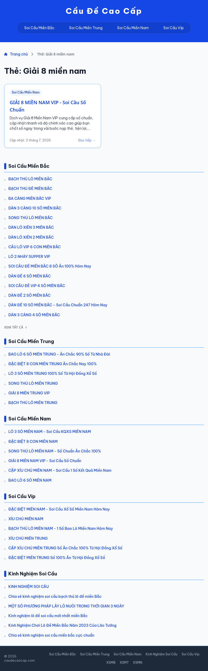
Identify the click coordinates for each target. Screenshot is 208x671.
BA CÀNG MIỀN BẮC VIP (29, 198)
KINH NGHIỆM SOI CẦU (28, 586)
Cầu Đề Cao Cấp (104, 11)
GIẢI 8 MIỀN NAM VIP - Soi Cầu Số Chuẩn (44, 460)
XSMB (110, 662)
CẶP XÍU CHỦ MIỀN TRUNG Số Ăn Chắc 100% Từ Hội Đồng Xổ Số (65, 548)
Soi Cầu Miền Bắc (39, 28)
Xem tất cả (16, 327)
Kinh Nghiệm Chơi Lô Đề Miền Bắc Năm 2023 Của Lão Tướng (62, 625)
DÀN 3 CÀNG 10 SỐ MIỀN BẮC (34, 208)
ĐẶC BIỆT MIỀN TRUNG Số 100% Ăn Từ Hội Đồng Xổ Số (56, 557)
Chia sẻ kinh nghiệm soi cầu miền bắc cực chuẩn (51, 635)
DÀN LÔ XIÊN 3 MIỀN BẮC (31, 227)
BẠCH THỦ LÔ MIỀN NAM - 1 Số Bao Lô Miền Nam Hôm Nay (60, 528)
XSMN (137, 662)
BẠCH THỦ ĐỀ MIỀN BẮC (30, 188)
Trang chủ (16, 54)
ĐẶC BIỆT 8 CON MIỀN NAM (33, 441)
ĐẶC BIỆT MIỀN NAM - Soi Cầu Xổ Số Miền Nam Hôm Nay (59, 509)
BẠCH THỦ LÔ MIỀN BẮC (30, 179)
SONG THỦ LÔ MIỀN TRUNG (33, 383)
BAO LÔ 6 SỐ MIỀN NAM (29, 480)
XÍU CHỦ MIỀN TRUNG (28, 538)
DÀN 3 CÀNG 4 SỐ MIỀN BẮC (34, 315)
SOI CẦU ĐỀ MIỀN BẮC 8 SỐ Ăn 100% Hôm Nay (49, 266)
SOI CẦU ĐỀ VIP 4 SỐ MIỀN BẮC (36, 285)
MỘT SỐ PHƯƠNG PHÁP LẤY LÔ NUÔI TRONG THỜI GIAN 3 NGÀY (66, 606)
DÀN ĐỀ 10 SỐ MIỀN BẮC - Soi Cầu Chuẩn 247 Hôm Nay (57, 305)
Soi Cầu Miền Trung (86, 28)
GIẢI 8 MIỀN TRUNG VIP (29, 393)
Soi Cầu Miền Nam (133, 28)
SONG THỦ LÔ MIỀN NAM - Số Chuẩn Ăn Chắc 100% (54, 451)
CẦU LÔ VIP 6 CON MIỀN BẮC (34, 247)
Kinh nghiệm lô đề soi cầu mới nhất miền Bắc (48, 615)
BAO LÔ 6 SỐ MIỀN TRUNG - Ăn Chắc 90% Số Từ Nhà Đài (59, 354)
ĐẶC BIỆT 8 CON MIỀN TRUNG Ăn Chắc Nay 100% (52, 364)
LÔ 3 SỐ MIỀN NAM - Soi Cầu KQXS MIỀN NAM (49, 431)
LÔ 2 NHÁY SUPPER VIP (29, 256)
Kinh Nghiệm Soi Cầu (161, 654)
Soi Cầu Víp (173, 28)
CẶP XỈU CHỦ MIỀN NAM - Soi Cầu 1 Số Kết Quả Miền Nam (59, 470)
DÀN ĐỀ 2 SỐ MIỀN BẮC (29, 295)
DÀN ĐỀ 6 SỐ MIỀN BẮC (29, 276)
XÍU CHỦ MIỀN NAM (25, 519)
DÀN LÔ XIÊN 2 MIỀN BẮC (31, 237)
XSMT (124, 662)
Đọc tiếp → (87, 140)
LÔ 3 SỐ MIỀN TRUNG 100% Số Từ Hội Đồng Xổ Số (52, 373)
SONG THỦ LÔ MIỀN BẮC (30, 217)
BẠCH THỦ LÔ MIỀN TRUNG (32, 402)
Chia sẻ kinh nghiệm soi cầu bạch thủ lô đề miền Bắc (55, 596)
